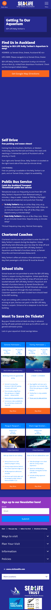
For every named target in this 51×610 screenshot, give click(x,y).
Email (4, 507)
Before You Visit (26, 529)
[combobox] (25, 577)
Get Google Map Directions (25, 73)
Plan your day (12, 529)
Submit (25, 519)
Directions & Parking (40, 529)
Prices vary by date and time (38, 398)
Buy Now (38, 411)
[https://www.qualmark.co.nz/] (33, 603)
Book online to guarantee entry (14, 398)
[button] (13, 357)
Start (3, 529)
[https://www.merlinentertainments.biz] (16, 591)
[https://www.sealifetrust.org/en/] (34, 591)
